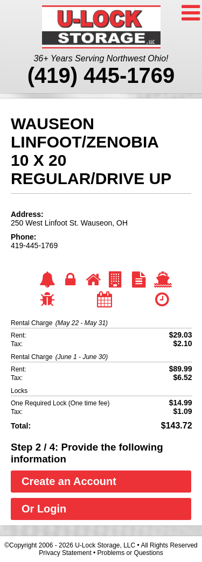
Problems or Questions (130, 553)
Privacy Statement (65, 553)
